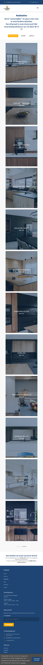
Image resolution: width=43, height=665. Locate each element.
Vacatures (6, 584)
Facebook (6, 648)
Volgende (24, 546)
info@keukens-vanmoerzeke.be (12, 2)
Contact (5, 587)
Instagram (6, 650)
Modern (23, 35)
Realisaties (6, 579)
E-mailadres (7, 616)
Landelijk (31, 35)
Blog (5, 582)
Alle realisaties (13, 35)
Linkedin (5, 652)
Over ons (6, 576)
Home (5, 573)
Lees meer (23, 663)
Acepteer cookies (37, 659)
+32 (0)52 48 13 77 (33, 2)
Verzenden (8, 625)
